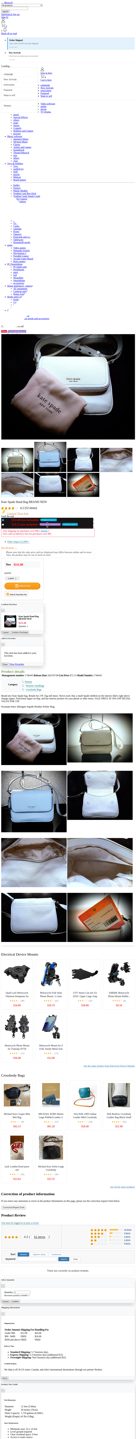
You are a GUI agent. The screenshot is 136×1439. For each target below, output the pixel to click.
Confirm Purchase (20, 632)
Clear (75, 1259)
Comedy (17, 128)
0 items (127, 1243)
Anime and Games (22, 147)
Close (5, 664)
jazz (15, 155)
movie (43, 109)
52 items (39, 1237)
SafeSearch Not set (10, 14)
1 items (127, 1240)
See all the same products (122, 1187)
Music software (14, 136)
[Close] (3, 610)
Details (44, 531)
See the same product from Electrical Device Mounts (109, 1066)
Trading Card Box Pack (24, 193)
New (31, 520)
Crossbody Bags (33, 689)
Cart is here (46, 80)
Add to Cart (22, 586)
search (5, 11)
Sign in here (46, 73)
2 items (127, 1237)
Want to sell (9, 95)
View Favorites (16, 664)
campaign (8, 74)
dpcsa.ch (8, 2)
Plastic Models (20, 190)
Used (41, 524)
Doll (15, 171)
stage (15, 122)
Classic (16, 144)
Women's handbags (35, 685)
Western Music (20, 142)
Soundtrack (18, 150)
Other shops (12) (18, 541)
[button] (68, 30)
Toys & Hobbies (15, 163)
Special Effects (20, 117)
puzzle (16, 174)
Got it (4, 1378)
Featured (8, 90)
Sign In (4, 17)
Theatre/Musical (21, 152)
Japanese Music (21, 139)
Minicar (17, 177)
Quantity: (8, 1292)
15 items (127, 1230)
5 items (127, 1233)
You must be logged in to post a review (20, 1223)
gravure (17, 133)
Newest (23, 1254)
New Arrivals (10, 79)
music (16, 114)
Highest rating (39, 1254)
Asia (15, 161)
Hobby (16, 185)
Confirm (15, 1301)
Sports (16, 125)
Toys (15, 166)
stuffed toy (18, 169)
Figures (17, 188)
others (16, 120)
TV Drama (45, 112)
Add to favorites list (16, 594)
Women (7, 105)
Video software (47, 103)
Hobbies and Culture (23, 131)
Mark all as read (9, 33)
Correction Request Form (13, 1207)
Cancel (5, 632)
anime (43, 106)
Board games (19, 180)
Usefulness (57, 1254)
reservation (9, 84)
